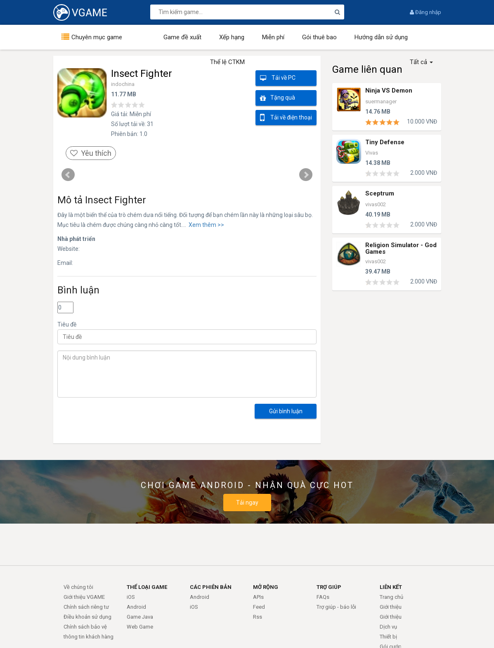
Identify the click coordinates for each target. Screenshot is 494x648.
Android (136, 607)
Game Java (140, 617)
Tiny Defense (384, 142)
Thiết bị (388, 637)
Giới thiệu (391, 607)
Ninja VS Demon (388, 90)
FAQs (323, 597)
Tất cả (421, 62)
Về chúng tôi (78, 587)
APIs (258, 597)
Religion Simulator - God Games (401, 248)
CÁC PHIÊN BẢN (211, 587)
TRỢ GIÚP (329, 587)
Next (305, 174)
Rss (257, 617)
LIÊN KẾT (391, 587)
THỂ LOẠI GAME (147, 587)
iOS (131, 597)
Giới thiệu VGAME (84, 597)
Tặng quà (277, 98)
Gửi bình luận (286, 411)
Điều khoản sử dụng (87, 617)
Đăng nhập (425, 12)
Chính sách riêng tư (86, 607)
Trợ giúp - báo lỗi (336, 607)
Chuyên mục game (96, 37)
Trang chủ (391, 597)
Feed (259, 607)
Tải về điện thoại (286, 117)
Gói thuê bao (319, 37)
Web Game (140, 627)
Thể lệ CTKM (227, 62)
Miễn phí (273, 37)
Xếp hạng (231, 37)
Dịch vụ (388, 627)
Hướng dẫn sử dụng (381, 37)
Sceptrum (379, 193)
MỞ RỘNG (265, 587)
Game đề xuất (182, 37)
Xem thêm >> (205, 225)
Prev (68, 174)
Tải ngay (247, 502)
